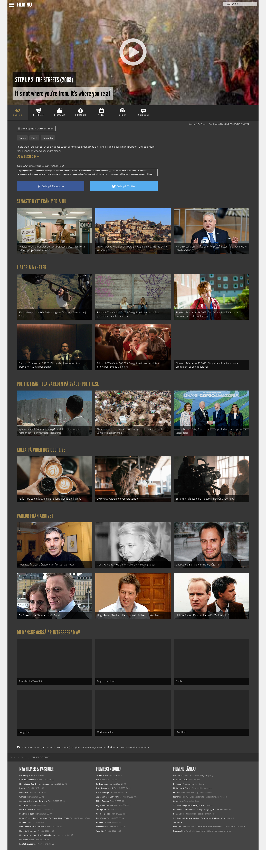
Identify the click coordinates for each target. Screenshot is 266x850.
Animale (22, 822)
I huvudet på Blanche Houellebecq (34, 784)
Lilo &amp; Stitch (26, 839)
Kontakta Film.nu (180, 779)
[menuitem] (13, 757)
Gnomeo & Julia (103, 814)
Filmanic (176, 797)
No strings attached (104, 788)
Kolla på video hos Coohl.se (41, 450)
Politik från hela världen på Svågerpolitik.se (58, 384)
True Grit (99, 831)
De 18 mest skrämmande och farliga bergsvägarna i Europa (198, 809)
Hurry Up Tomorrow (27, 831)
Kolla (175, 814)
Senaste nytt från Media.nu (41, 201)
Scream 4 (100, 775)
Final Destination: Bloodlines (31, 827)
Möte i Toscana (102, 801)
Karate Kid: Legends (27, 844)
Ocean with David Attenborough (33, 801)
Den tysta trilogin (26, 814)
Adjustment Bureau (104, 805)
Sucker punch (102, 784)
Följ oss (176, 792)
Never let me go (102, 792)
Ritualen (99, 822)
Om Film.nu (178, 775)
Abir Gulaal (23, 805)
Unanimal (23, 792)
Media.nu (177, 827)
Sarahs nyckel (102, 827)
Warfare (22, 797)
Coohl (175, 801)
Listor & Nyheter (31, 267)
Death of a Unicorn (27, 809)
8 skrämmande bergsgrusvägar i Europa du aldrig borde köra (199, 818)
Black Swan (101, 818)
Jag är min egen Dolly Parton (108, 797)
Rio (97, 779)
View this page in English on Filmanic (36, 129)
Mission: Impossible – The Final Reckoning (37, 835)
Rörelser (22, 788)
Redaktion (177, 784)
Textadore (177, 822)
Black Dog (23, 775)
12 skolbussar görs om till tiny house (188, 805)
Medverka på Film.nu (182, 788)
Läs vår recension (28, 157)
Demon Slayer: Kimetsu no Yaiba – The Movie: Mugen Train (44, 818)
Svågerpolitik (179, 831)
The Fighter (101, 809)
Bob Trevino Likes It (27, 779)
